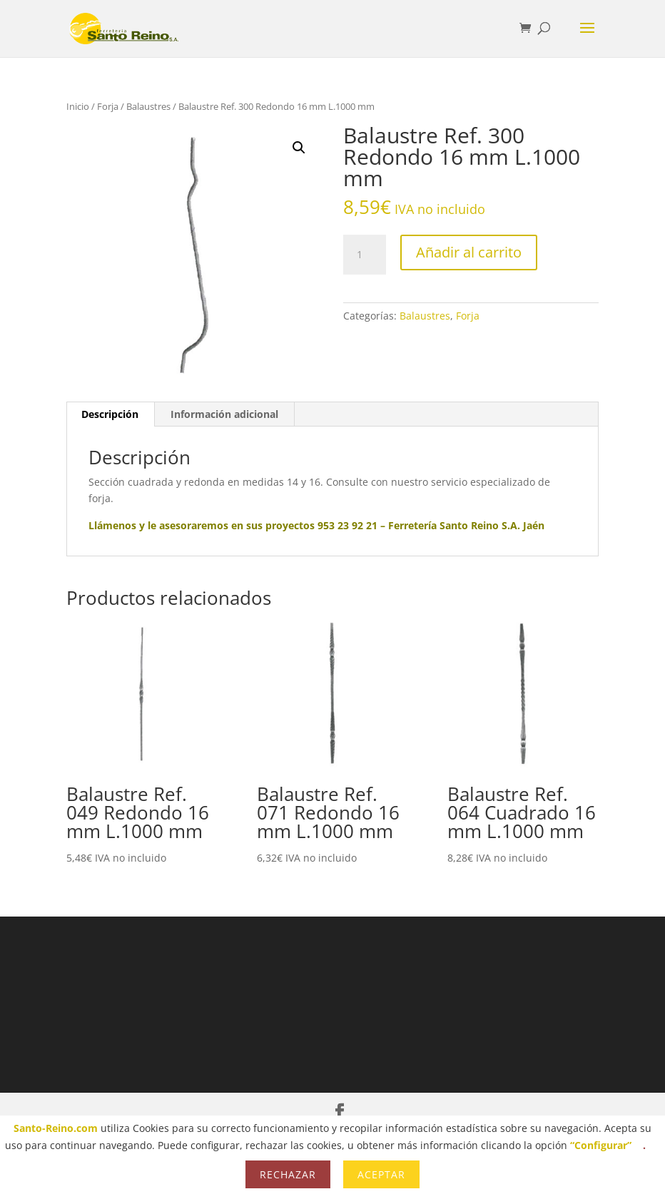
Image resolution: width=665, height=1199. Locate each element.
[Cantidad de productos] (364, 255)
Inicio (77, 106)
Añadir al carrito (469, 252)
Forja (107, 106)
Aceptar (381, 1174)
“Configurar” (600, 1145)
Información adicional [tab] (224, 414)
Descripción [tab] (109, 414)
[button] (299, 147)
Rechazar (288, 1174)
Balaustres (148, 106)
